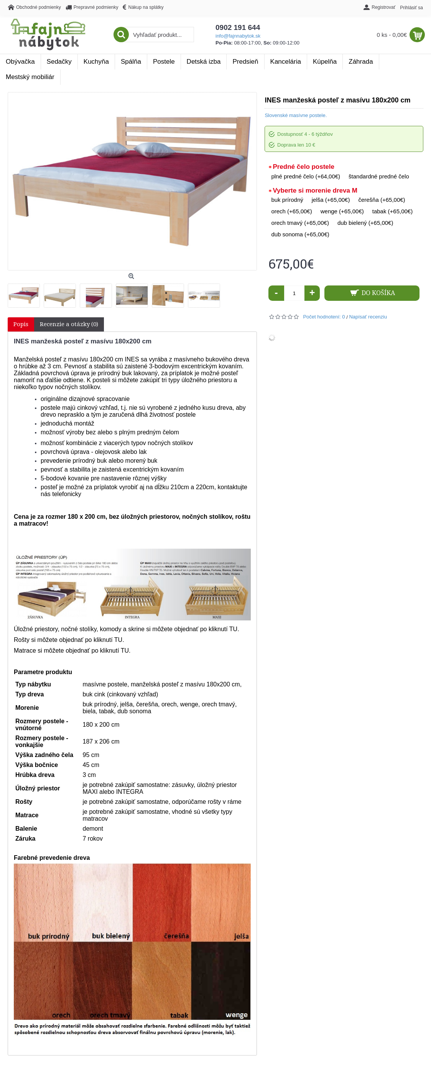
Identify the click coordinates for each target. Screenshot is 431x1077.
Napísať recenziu (368, 317)
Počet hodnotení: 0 (324, 317)
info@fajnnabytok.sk (238, 36)
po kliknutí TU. (219, 629)
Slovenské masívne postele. (296, 115)
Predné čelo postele (303, 166)
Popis (20, 324)
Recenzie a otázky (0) (69, 324)
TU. (119, 640)
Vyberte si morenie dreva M (315, 190)
